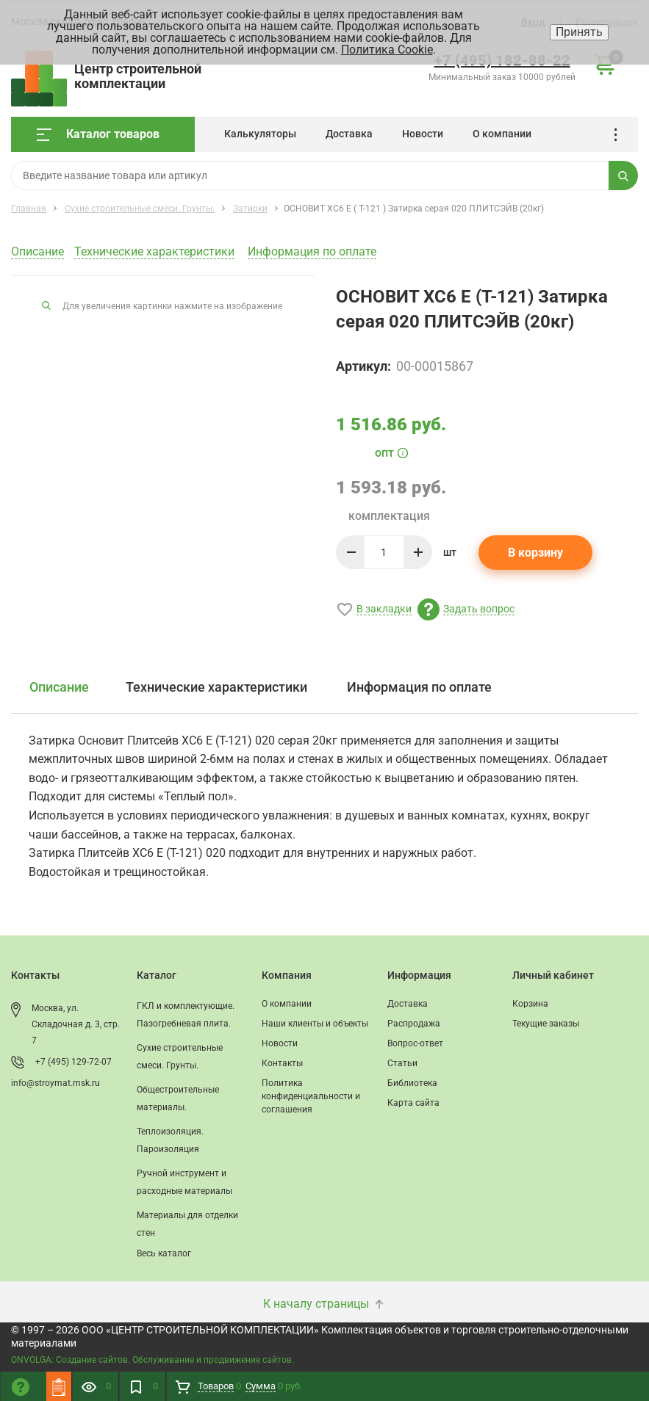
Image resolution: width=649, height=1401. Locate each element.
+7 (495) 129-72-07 (73, 1062)
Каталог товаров (98, 134)
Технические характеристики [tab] (216, 687)
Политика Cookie (387, 50)
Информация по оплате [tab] (419, 687)
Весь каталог (164, 1253)
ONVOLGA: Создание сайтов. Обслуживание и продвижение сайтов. (152, 1360)
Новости (422, 134)
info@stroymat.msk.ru (55, 1083)
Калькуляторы (260, 134)
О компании (502, 134)
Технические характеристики (154, 251)
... (620, 134)
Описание (37, 251)
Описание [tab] (59, 687)
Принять (579, 32)
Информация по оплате (312, 251)
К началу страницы (325, 1304)
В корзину (535, 553)
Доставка (349, 134)
